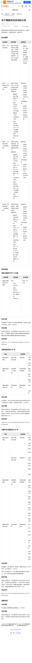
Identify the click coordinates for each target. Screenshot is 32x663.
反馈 (18, 632)
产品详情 (16, 26)
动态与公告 (19, 14)
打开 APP (27, 2)
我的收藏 (26, 26)
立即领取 (22, 608)
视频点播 (7, 14)
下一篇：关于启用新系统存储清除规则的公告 (23, 624)
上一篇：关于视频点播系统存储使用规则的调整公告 (9, 624)
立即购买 (14, 324)
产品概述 (13, 14)
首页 (2, 14)
